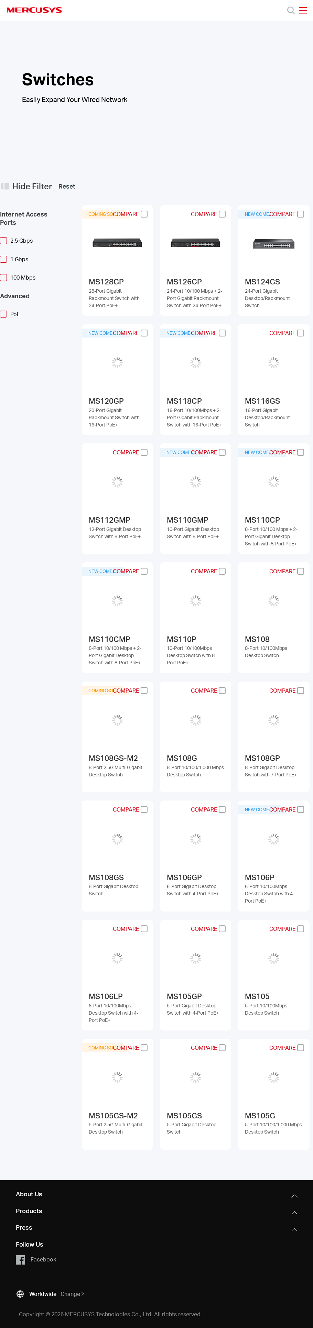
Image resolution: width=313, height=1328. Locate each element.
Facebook (36, 1260)
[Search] (291, 10)
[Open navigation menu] (303, 10)
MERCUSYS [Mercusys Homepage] (34, 10)
